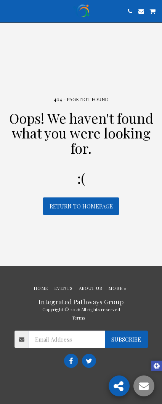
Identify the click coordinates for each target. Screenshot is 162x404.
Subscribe (126, 339)
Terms (78, 318)
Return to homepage (81, 206)
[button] (8, 11)
